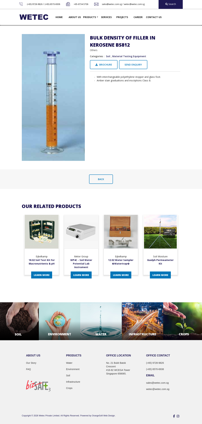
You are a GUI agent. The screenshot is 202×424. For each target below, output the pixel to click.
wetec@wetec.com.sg (134, 4)
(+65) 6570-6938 (52, 4)
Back (101, 179)
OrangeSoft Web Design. (103, 415)
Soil (108, 56)
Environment (73, 369)
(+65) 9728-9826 (34, 4)
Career (138, 17)
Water (69, 363)
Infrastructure (73, 381)
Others (93, 50)
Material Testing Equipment (129, 56)
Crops (69, 388)
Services (106, 17)
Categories (96, 56)
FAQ (28, 369)
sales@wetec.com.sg (112, 4)
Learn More (42, 275)
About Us (75, 17)
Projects (122, 17)
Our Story (31, 363)
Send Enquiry (133, 64)
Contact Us (154, 17)
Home (59, 17)
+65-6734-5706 (81, 4)
